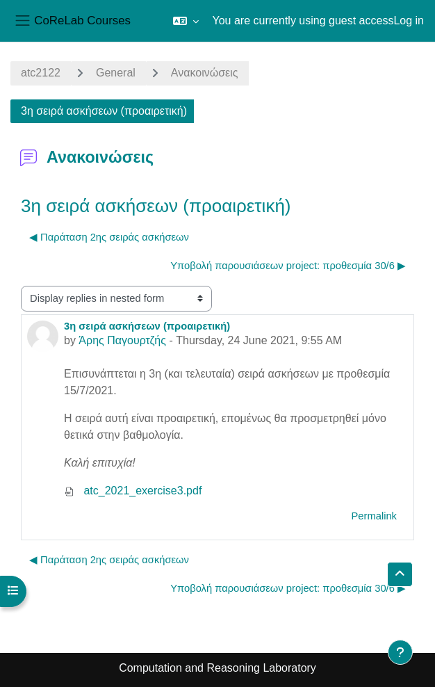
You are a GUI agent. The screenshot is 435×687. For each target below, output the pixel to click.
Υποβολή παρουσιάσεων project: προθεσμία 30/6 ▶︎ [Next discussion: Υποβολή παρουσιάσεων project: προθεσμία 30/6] (288, 265)
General (116, 73)
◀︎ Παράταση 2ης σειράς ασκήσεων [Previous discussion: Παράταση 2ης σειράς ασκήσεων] (109, 237)
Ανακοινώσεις (204, 73)
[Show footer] (400, 652)
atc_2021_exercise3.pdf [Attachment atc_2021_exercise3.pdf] (133, 490)
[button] (186, 21)
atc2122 (40, 73)
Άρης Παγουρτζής (122, 340)
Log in (408, 20)
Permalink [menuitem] (374, 516)
